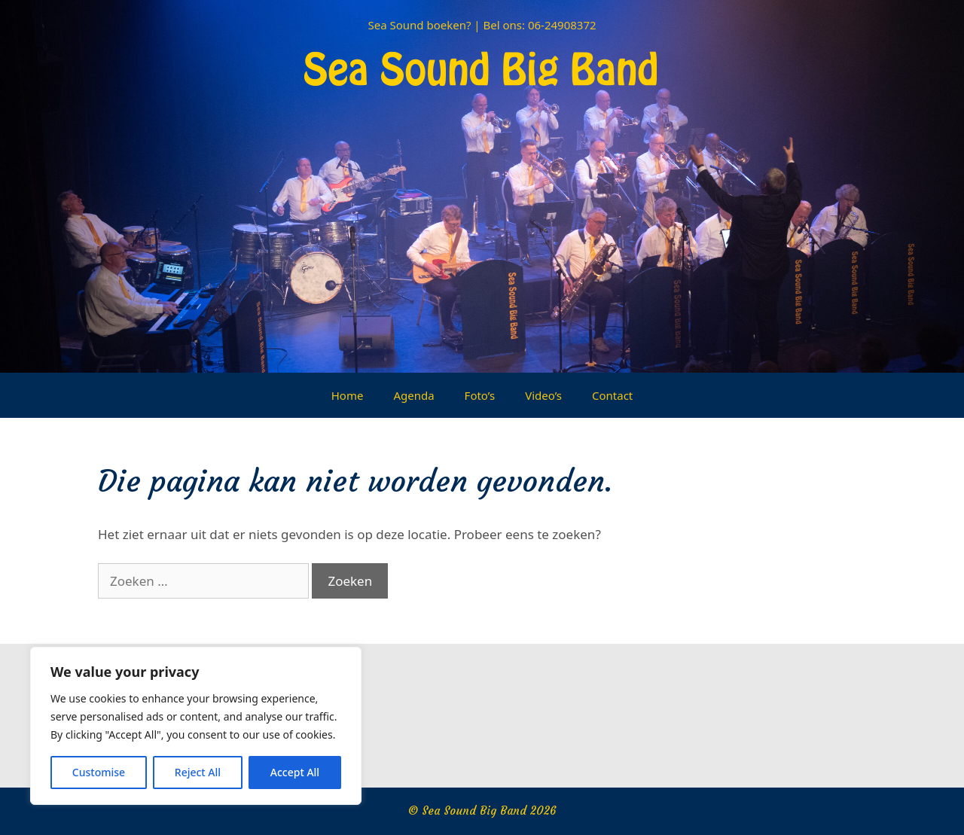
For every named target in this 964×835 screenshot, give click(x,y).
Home (347, 395)
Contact (612, 395)
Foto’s (480, 395)
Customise (98, 772)
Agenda (413, 395)
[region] (196, 726)
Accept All (294, 772)
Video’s (543, 395)
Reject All (198, 772)
